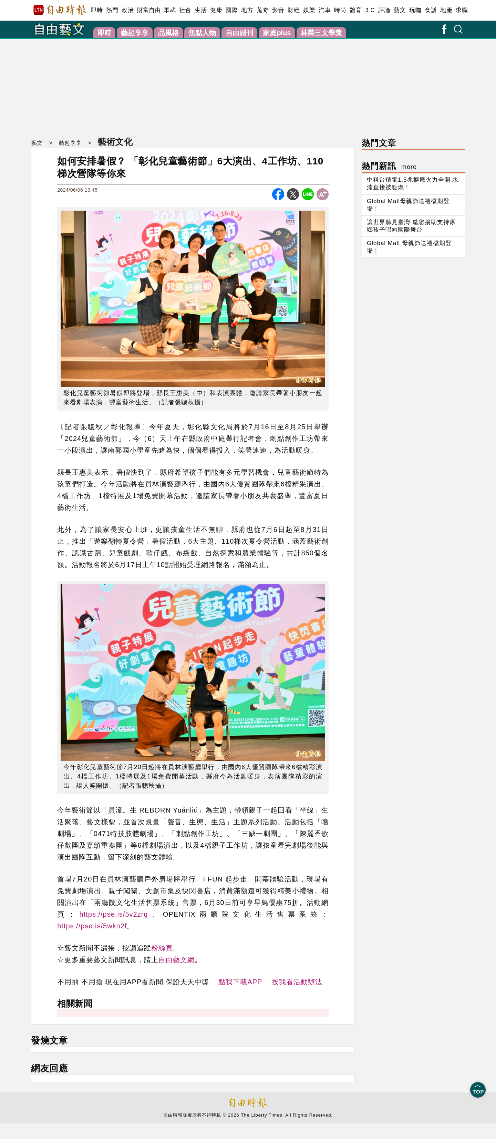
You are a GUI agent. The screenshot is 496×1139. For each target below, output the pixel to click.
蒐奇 (263, 10)
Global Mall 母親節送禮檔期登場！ (409, 247)
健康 (216, 10)
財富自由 (148, 10)
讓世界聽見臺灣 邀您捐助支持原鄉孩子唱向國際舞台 (411, 226)
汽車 (325, 10)
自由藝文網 (176, 960)
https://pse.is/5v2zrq (114, 914)
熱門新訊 (389, 166)
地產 (446, 10)
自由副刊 (239, 33)
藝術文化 (114, 142)
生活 (201, 10)
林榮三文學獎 (321, 33)
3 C (370, 10)
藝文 (400, 10)
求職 (462, 10)
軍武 (170, 10)
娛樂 (309, 10)
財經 (294, 10)
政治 (128, 10)
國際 (232, 10)
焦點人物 (202, 33)
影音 (278, 10)
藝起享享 (134, 33)
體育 (356, 10)
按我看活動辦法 (297, 982)
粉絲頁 (162, 948)
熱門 (112, 10)
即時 (97, 10)
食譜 (431, 10)
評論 (384, 10)
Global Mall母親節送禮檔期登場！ (408, 205)
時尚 (340, 10)
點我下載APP (240, 982)
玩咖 (415, 10)
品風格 (168, 33)
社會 (185, 10)
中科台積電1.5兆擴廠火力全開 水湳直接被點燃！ (412, 184)
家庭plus (277, 33)
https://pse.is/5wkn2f (92, 926)
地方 (247, 10)
